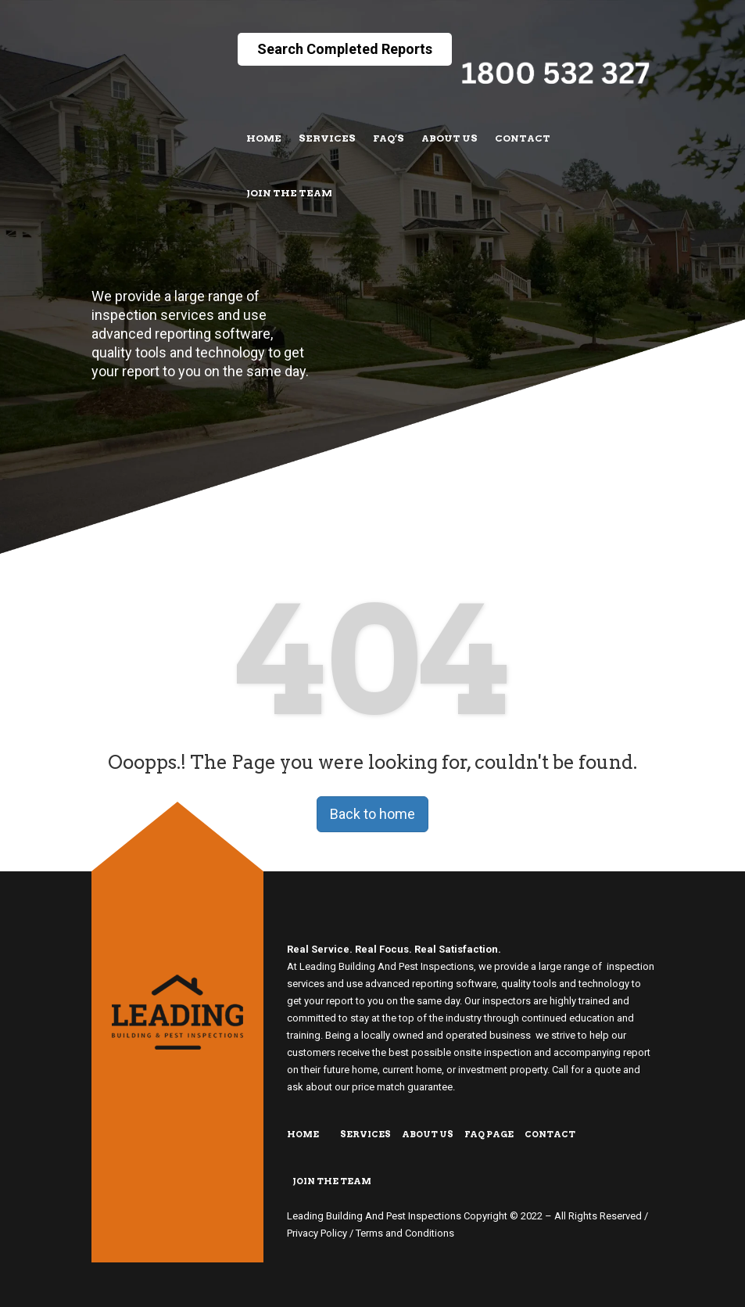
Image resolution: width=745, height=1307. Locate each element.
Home (263, 138)
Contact (522, 138)
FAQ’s (388, 138)
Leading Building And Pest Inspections (374, 1216)
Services (327, 138)
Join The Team (289, 193)
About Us (449, 138)
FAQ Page (489, 1134)
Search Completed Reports (344, 49)
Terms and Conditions (405, 1233)
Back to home (372, 814)
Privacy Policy (317, 1233)
